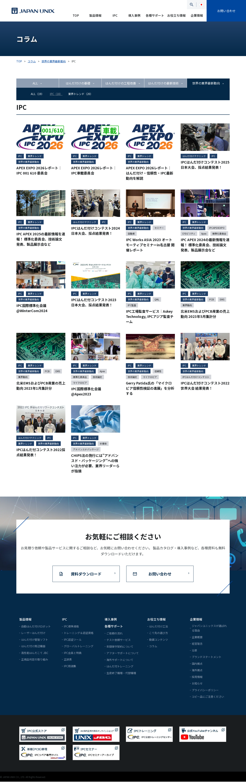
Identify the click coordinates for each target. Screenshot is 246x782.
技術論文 (97, 377)
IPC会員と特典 (72, 653)
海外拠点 (197, 670)
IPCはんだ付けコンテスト (196, 377)
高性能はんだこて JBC (34, 653)
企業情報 (197, 15)
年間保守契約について (119, 647)
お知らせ (197, 684)
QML (157, 299)
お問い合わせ (226, 10)
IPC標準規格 (71, 627)
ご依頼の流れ (114, 634)
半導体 (103, 444)
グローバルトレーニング (78, 646)
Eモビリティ (189, 233)
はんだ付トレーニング (119, 667)
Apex (203, 233)
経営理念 (197, 644)
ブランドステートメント (206, 657)
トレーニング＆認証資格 (78, 633)
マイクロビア (80, 383)
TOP (76, 15)
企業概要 (197, 637)
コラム (153, 646)
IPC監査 (132, 305)
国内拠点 (197, 664)
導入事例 (134, 15)
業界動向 (187, 305)
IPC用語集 (70, 666)
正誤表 (68, 660)
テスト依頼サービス (118, 640)
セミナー (159, 228)
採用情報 (197, 677)
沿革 (194, 651)
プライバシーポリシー (205, 690)
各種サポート (155, 15)
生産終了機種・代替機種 (121, 673)
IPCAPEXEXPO (216, 228)
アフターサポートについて (122, 653)
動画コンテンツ (158, 640)
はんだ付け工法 (158, 627)
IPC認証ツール (72, 640)
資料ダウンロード (86, 574)
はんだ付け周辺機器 (33, 646)
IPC (114, 15)
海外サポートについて (119, 660)
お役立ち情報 (176, 15)
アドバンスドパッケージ (86, 449)
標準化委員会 (219, 233)
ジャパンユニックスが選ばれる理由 (209, 628)
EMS (222, 299)
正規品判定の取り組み (34, 660)
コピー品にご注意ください (208, 697)
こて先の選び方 (158, 633)
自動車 (131, 233)
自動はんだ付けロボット (36, 627)
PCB (211, 299)
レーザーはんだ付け (33, 633)
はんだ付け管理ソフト (34, 640)
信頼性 (158, 371)
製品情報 (95, 15)
